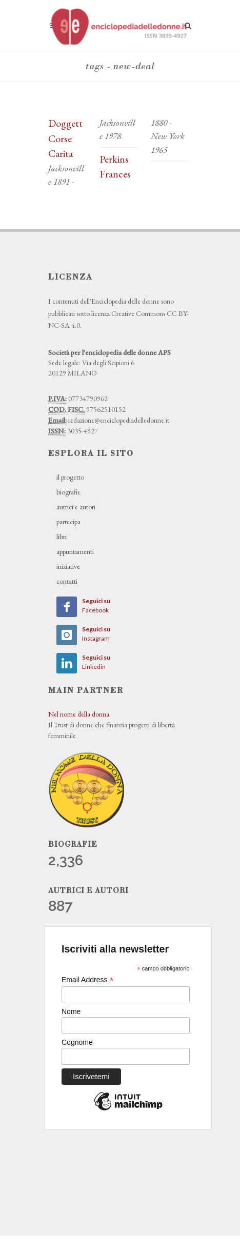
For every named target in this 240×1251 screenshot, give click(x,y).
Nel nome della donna (78, 714)
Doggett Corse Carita (65, 138)
